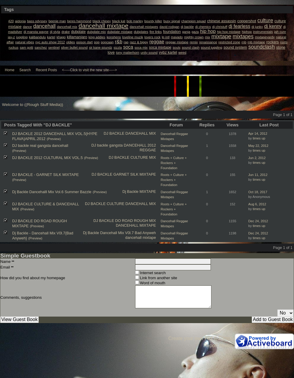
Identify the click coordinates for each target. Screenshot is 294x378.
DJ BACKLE (114, 133)
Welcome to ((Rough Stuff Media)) (32, 104)
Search (25, 70)
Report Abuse (217, 345)
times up (259, 138)
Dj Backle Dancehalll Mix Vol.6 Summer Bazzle (51, 192)
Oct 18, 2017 (257, 192)
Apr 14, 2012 (257, 133)
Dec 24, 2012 (258, 221)
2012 (152, 145)
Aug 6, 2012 (257, 204)
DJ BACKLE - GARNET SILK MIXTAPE (45, 174)
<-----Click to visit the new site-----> (89, 70)
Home (9, 70)
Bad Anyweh (145, 233)
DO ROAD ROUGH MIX (135, 220)
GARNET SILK (125, 174)
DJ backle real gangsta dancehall (40, 145)
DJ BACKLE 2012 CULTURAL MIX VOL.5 (47, 157)
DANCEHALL (135, 145)
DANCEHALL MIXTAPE (136, 225)
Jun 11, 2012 (258, 175)
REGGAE (148, 150)
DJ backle (99, 145)
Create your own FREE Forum (200, 338)
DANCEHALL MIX (140, 133)
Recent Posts (46, 70)
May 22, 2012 (258, 145)
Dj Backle (130, 191)
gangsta (116, 145)
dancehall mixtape (140, 237)
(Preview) (54, 139)
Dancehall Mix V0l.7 (117, 233)
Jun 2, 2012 (256, 158)
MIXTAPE (148, 174)
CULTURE (139, 157)
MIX (152, 157)
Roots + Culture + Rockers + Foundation (174, 163)
